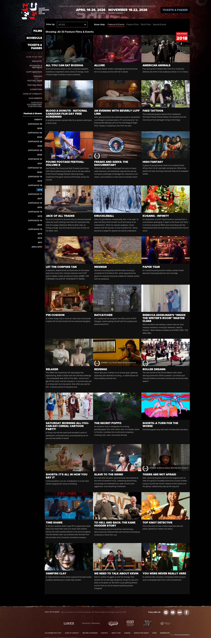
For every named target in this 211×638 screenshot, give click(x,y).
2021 (40, 164)
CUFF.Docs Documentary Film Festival (34, 105)
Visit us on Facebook (186, 612)
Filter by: (50, 24)
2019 (39, 181)
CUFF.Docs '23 (35, 142)
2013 (40, 234)
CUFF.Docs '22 (35, 150)
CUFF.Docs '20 (35, 168)
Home (154, 633)
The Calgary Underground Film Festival (35, 10)
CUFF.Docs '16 (35, 203)
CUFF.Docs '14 (35, 221)
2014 (39, 225)
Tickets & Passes (175, 9)
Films (37, 30)
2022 (39, 155)
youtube (173, 612)
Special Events (159, 24)
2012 (40, 238)
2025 (39, 128)
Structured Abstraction (182, 635)
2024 (39, 137)
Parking (38, 76)
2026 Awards (35, 98)
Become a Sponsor (90, 633)
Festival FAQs (35, 85)
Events (38, 120)
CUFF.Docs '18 (35, 185)
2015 (40, 216)
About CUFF (116, 633)
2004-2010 (37, 247)
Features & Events (116, 24)
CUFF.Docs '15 (35, 212)
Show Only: (99, 25)
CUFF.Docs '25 (35, 124)
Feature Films (132, 24)
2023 (39, 146)
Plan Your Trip (34, 57)
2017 (39, 199)
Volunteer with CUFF (53, 633)
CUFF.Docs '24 (35, 133)
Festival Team (34, 81)
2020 (39, 172)
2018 (40, 190)
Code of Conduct (32, 94)
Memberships (165, 633)
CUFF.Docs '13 (35, 229)
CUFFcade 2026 (34, 72)
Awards (127, 633)
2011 (40, 243)
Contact (104, 633)
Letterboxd (180, 612)
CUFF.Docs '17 (35, 194)
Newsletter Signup (141, 633)
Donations (36, 90)
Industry (37, 61)
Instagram (166, 612)
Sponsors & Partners (35, 67)
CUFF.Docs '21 (35, 159)
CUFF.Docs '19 (35, 177)
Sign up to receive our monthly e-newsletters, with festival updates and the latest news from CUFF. (86, 612)
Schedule (34, 37)
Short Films (146, 24)
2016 (39, 207)
